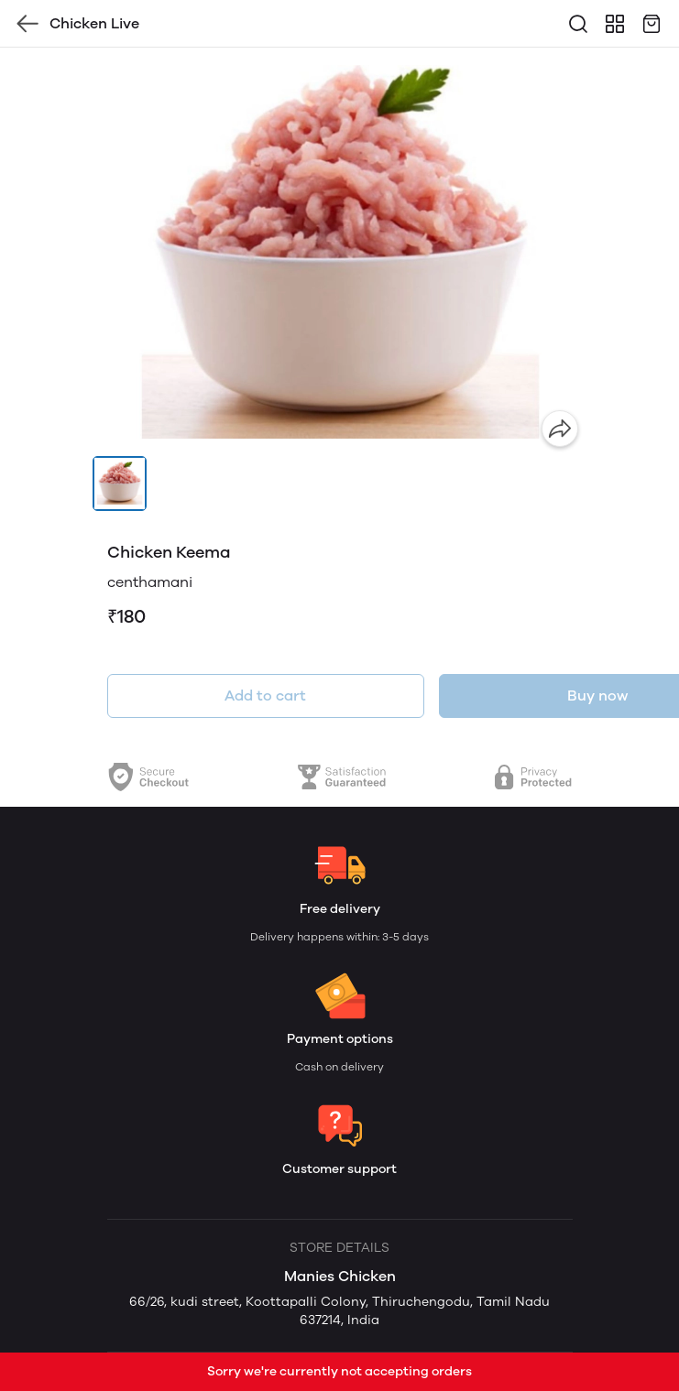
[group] (340, 252)
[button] (120, 483)
